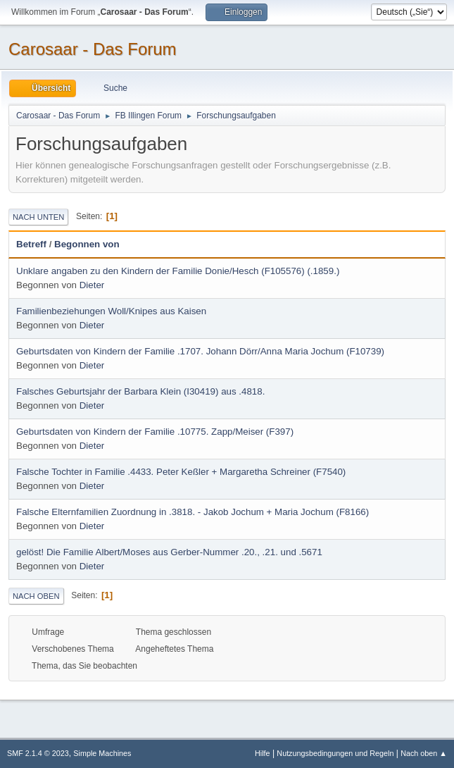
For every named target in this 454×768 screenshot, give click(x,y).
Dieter (92, 285)
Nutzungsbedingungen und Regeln (335, 753)
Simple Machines (102, 753)
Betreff (31, 244)
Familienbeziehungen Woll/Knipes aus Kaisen (111, 311)
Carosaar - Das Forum (92, 48)
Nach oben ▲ (424, 753)
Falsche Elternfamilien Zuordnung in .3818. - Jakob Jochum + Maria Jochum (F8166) (192, 512)
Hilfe (262, 753)
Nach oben (36, 596)
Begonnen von (87, 244)
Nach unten (38, 217)
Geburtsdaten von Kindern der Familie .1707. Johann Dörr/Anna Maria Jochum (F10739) (200, 351)
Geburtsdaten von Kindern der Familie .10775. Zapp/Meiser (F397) (155, 431)
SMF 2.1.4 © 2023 (38, 753)
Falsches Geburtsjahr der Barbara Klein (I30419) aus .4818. (140, 391)
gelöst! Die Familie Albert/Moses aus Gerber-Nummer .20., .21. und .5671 (169, 552)
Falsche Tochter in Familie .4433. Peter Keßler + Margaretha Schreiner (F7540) (181, 471)
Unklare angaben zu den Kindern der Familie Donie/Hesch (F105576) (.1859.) (177, 271)
